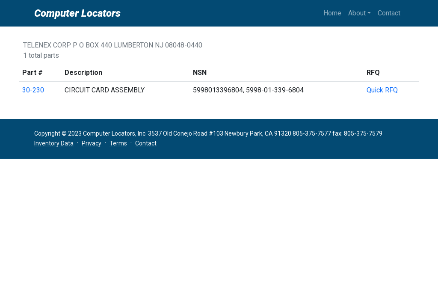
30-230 (33, 90)
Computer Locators (77, 13)
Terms (118, 143)
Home (332, 13)
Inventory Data (54, 143)
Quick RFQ (382, 90)
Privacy (91, 143)
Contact (389, 13)
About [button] (357, 13)
